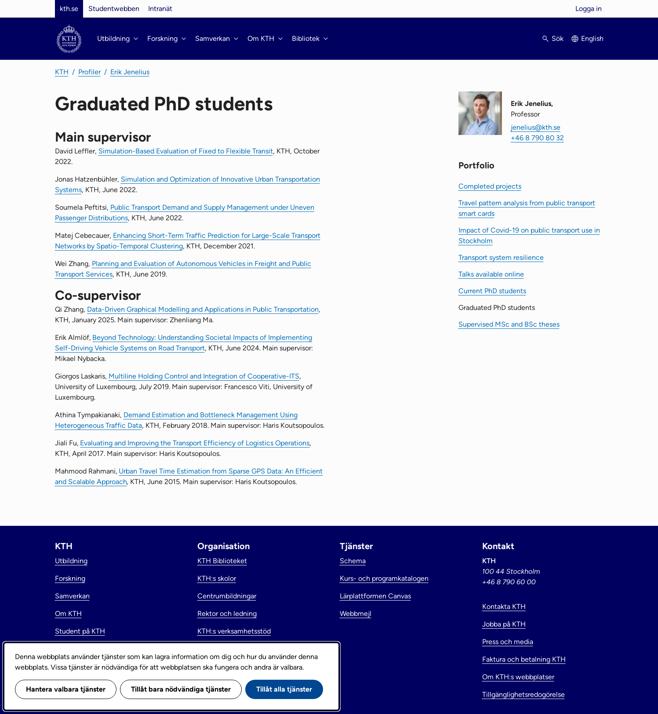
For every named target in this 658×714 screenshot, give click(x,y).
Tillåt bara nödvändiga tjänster (181, 689)
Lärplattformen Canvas (375, 596)
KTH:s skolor (216, 578)
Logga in (588, 8)
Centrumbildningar (226, 596)
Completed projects (489, 186)
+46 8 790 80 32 (537, 138)
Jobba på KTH (504, 624)
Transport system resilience (501, 257)
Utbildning (71, 561)
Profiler (89, 72)
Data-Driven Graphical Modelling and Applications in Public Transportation (203, 309)
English (592, 38)
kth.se (69, 8)
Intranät (160, 8)
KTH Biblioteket (222, 561)
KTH (62, 72)
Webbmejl (355, 613)
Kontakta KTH (504, 606)
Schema (353, 561)
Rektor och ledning (227, 613)
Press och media (507, 642)
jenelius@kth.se (535, 127)
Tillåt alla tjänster (284, 689)
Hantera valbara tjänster (65, 689)
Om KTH (68, 613)
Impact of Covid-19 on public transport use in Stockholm (529, 235)
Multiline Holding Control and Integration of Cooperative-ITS (204, 376)
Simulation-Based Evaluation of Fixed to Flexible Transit (185, 151)
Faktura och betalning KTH (524, 659)
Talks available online (491, 274)
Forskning (70, 578)
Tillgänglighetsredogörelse (523, 694)
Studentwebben (113, 8)
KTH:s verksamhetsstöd (234, 631)
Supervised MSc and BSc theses (509, 324)
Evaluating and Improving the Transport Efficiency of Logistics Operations (194, 443)
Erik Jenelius (129, 72)
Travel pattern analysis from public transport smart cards (526, 208)
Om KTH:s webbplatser (518, 677)
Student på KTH (80, 631)
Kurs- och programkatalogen (384, 578)
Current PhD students (492, 291)
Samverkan (72, 596)
